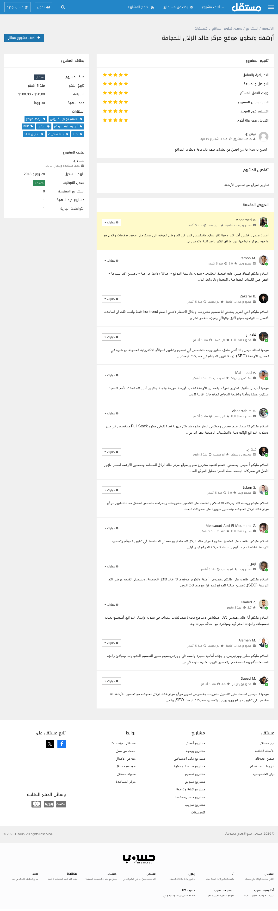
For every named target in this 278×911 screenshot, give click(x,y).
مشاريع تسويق (195, 782)
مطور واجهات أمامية (238, 225)
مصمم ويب (245, 492)
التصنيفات (198, 812)
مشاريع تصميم (195, 774)
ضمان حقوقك (264, 759)
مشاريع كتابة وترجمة (190, 789)
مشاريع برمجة (195, 751)
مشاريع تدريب (195, 805)
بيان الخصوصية (263, 774)
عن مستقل (267, 743)
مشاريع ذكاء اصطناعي (189, 759)
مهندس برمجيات (241, 378)
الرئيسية (268, 28)
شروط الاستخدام (262, 766)
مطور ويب (245, 263)
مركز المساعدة (126, 782)
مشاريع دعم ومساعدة (190, 797)
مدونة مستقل (126, 774)
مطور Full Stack (241, 340)
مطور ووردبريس (242, 684)
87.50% (39, 183)
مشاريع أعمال (195, 743)
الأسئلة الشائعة (264, 751)
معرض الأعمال (126, 759)
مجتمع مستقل (126, 766)
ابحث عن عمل (126, 751)
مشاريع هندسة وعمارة (189, 766)
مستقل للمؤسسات (123, 743)
